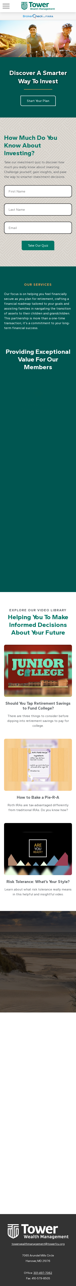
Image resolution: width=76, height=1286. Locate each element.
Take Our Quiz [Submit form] (38, 245)
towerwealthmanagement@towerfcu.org (38, 1244)
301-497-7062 (42, 1273)
